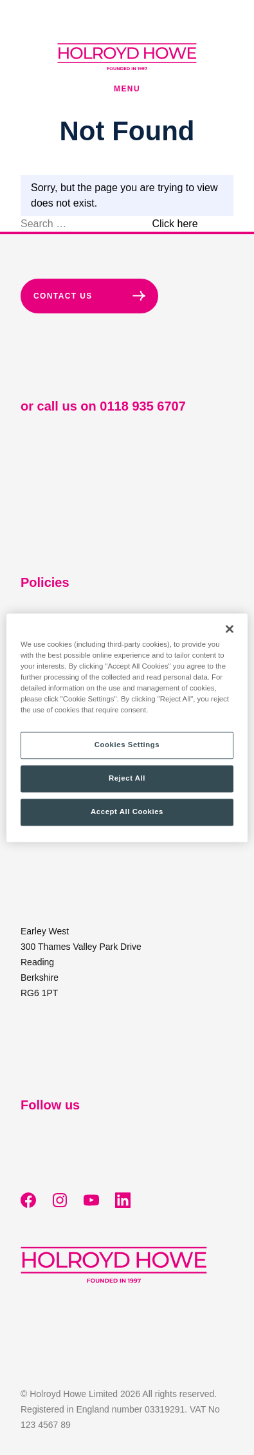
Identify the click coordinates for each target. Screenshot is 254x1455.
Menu (127, 88)
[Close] (229, 629)
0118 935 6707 (142, 406)
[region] (127, 727)
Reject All (127, 778)
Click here (174, 223)
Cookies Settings (127, 744)
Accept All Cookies (127, 811)
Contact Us (89, 295)
